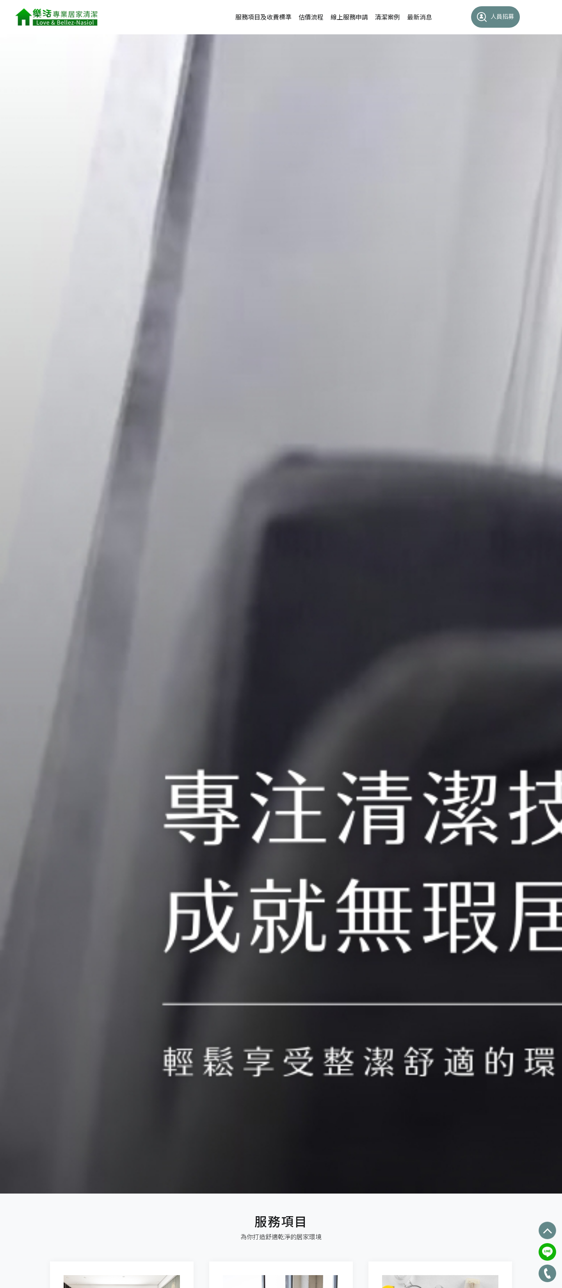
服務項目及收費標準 (263, 16)
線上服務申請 (349, 16)
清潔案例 (387, 16)
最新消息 (419, 16)
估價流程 (311, 16)
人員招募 (495, 17)
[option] (281, 614)
